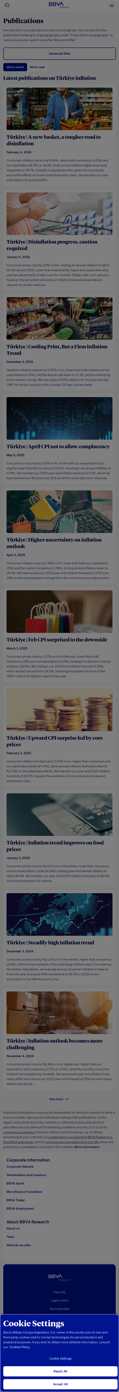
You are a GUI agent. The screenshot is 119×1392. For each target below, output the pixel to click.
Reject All (60, 1371)
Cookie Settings (60, 1358)
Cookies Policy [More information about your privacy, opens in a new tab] (19, 1347)
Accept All (60, 1384)
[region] (59, 1353)
